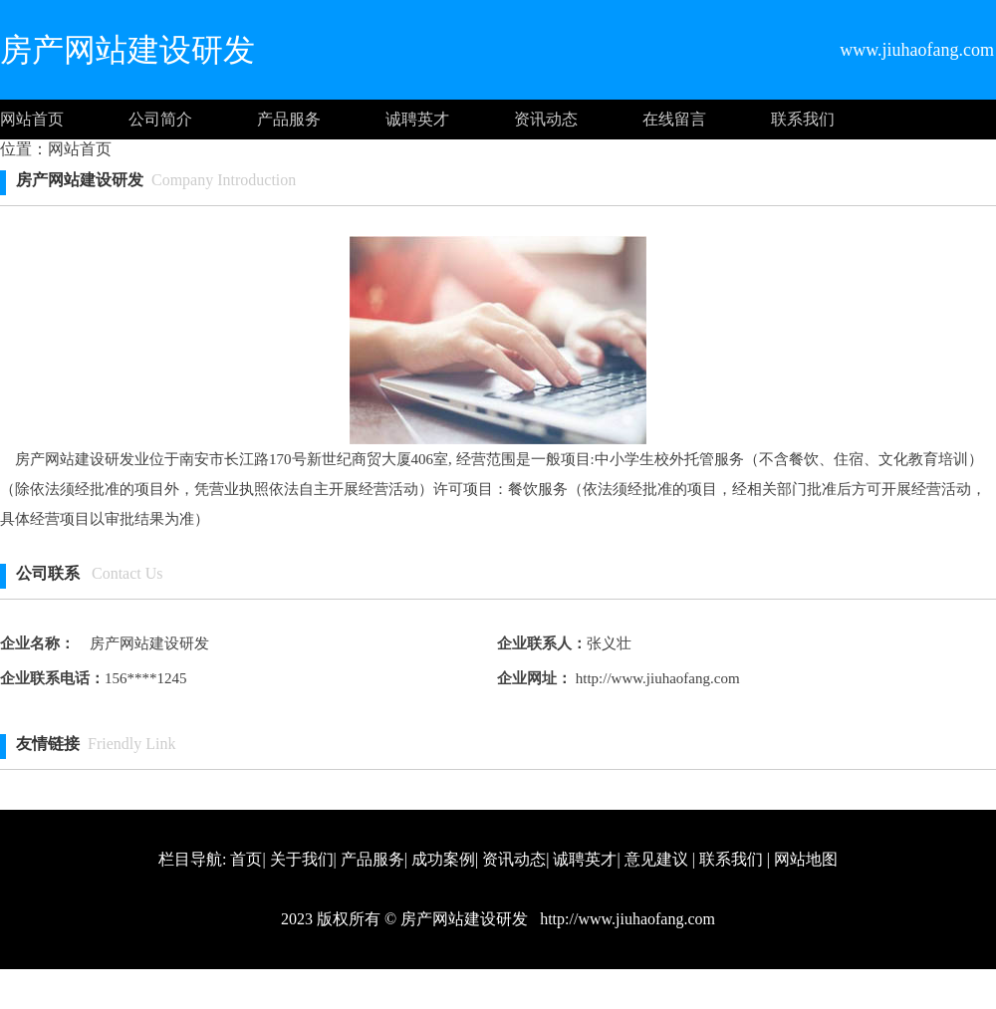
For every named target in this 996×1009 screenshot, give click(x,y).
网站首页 (32, 119)
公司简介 (160, 119)
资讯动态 (546, 119)
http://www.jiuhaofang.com (656, 678)
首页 (246, 859)
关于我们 (302, 859)
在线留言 (674, 119)
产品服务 (289, 119)
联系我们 (803, 119)
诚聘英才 (417, 119)
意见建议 (656, 859)
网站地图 (806, 859)
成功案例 (443, 859)
